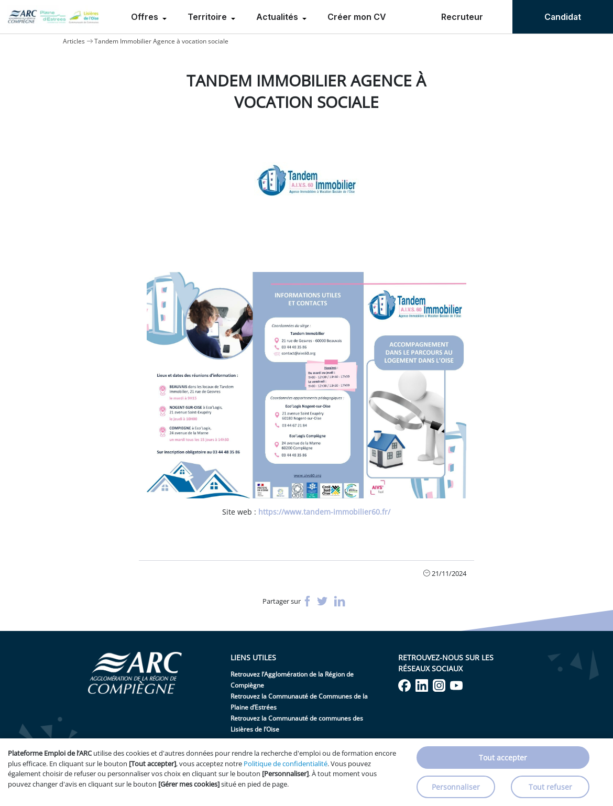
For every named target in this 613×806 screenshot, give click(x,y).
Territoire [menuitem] (208, 17)
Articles (74, 41)
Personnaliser (456, 787)
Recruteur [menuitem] (462, 17)
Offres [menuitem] (145, 17)
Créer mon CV (356, 17)
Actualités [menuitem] (278, 17)
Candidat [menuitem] (562, 17)
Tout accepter (503, 758)
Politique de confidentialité (285, 763)
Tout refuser (550, 787)
